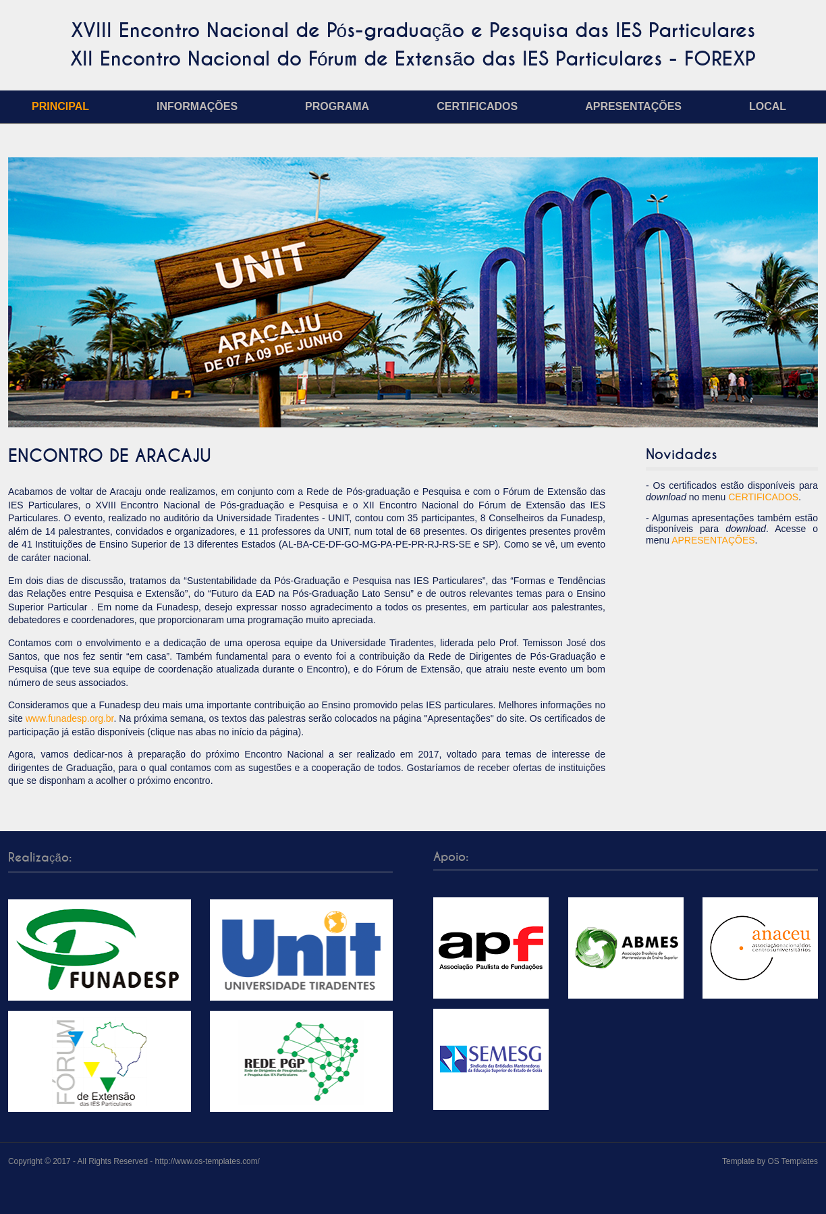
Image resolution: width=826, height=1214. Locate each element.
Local (767, 106)
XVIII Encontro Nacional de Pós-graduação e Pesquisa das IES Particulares (412, 31)
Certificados (477, 106)
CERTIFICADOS (763, 497)
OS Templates (793, 1161)
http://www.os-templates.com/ (207, 1161)
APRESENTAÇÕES (712, 540)
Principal (60, 106)
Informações (197, 106)
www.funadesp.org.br (70, 718)
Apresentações (633, 106)
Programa (337, 106)
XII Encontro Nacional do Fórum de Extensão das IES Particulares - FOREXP (413, 59)
